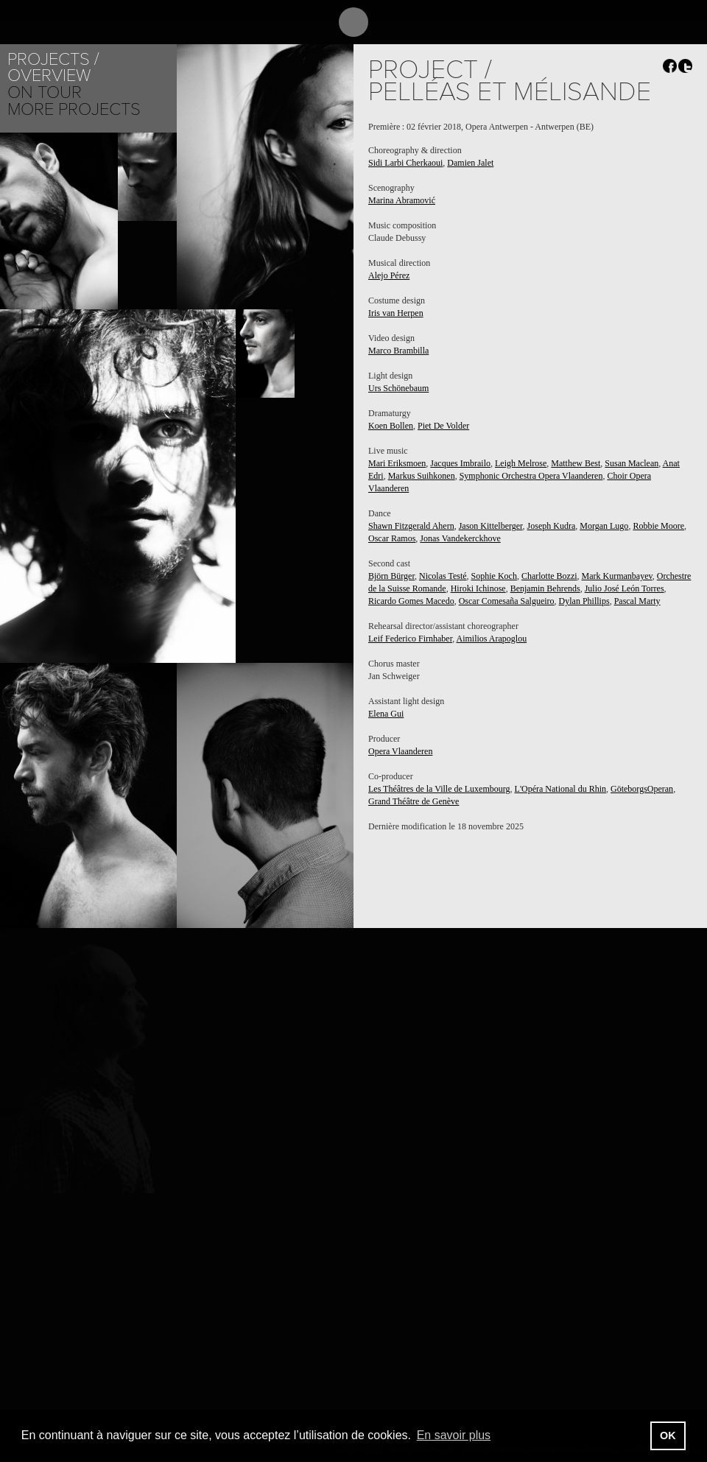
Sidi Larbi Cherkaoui (405, 163)
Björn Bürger (391, 576)
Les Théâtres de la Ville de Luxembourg (439, 789)
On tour (44, 92)
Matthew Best (575, 463)
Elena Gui (386, 714)
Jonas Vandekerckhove (460, 538)
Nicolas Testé (443, 576)
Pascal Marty (637, 601)
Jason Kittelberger (491, 526)
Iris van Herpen (395, 313)
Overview (49, 75)
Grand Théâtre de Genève (413, 801)
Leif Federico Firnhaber (410, 638)
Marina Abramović (401, 200)
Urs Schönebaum (398, 388)
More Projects (74, 109)
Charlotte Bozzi (549, 576)
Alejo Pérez (388, 275)
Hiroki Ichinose (478, 588)
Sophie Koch (494, 576)
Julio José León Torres (624, 588)
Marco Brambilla (398, 350)
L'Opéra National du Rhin (560, 789)
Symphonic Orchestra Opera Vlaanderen (531, 476)
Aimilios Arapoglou (491, 638)
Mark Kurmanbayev (617, 576)
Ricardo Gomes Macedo (411, 601)
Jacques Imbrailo (460, 463)
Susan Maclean (631, 463)
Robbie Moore (658, 526)
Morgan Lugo (604, 526)
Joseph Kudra (551, 526)
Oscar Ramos (391, 538)
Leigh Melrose (520, 463)
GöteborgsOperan (642, 789)
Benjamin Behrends (545, 588)
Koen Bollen (390, 426)
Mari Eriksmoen (397, 463)
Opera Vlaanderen (400, 751)
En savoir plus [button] (454, 1435)
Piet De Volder (443, 426)
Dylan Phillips (584, 601)
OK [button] (668, 1435)
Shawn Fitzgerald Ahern (411, 526)
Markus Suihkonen (421, 476)
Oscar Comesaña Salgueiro (507, 601)
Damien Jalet (470, 163)
